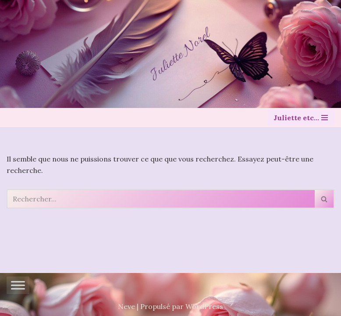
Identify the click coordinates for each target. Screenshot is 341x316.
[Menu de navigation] (300, 118)
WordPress (204, 306)
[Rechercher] (161, 198)
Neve (126, 306)
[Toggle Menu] (18, 285)
